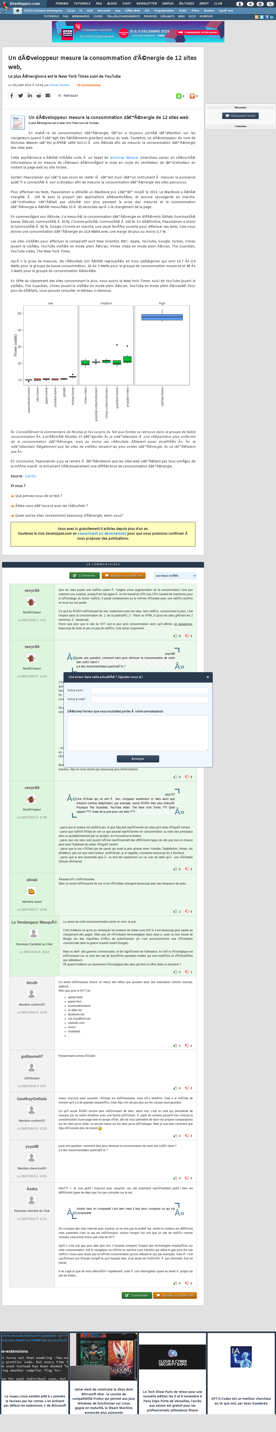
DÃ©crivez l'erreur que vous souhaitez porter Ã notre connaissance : (138, 730)
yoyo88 (32, 1147)
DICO (192, 16)
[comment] (138, 733)
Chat (126, 4)
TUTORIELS (51, 16)
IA (80, 11)
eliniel (32, 880)
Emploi (168, 4)
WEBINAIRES (81, 16)
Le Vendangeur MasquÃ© (34, 922)
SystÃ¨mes (226, 11)
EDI (147, 11)
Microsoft (104, 11)
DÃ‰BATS (167, 16)
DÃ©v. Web (132, 11)
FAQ (98, 4)
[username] (150, 690)
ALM (90, 11)
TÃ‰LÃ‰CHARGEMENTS (123, 16)
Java (117, 11)
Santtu (30, 476)
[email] (150, 699)
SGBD (183, 11)
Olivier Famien (59, 85)
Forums (62, 4)
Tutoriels (82, 4)
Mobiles (209, 11)
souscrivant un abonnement (102, 534)
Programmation (164, 11)
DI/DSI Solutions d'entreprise (43, 11)
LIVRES (98, 16)
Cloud (71, 11)
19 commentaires (89, 85)
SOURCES (150, 16)
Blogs (112, 4)
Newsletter (146, 4)
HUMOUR (206, 16)
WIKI (181, 16)
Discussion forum (240, 116)
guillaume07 (32, 1056)
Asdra (32, 1189)
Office (195, 11)
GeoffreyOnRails (32, 1099)
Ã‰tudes (186, 4)
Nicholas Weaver (124, 158)
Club (218, 4)
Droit (204, 4)
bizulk (32, 983)
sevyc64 (32, 590)
